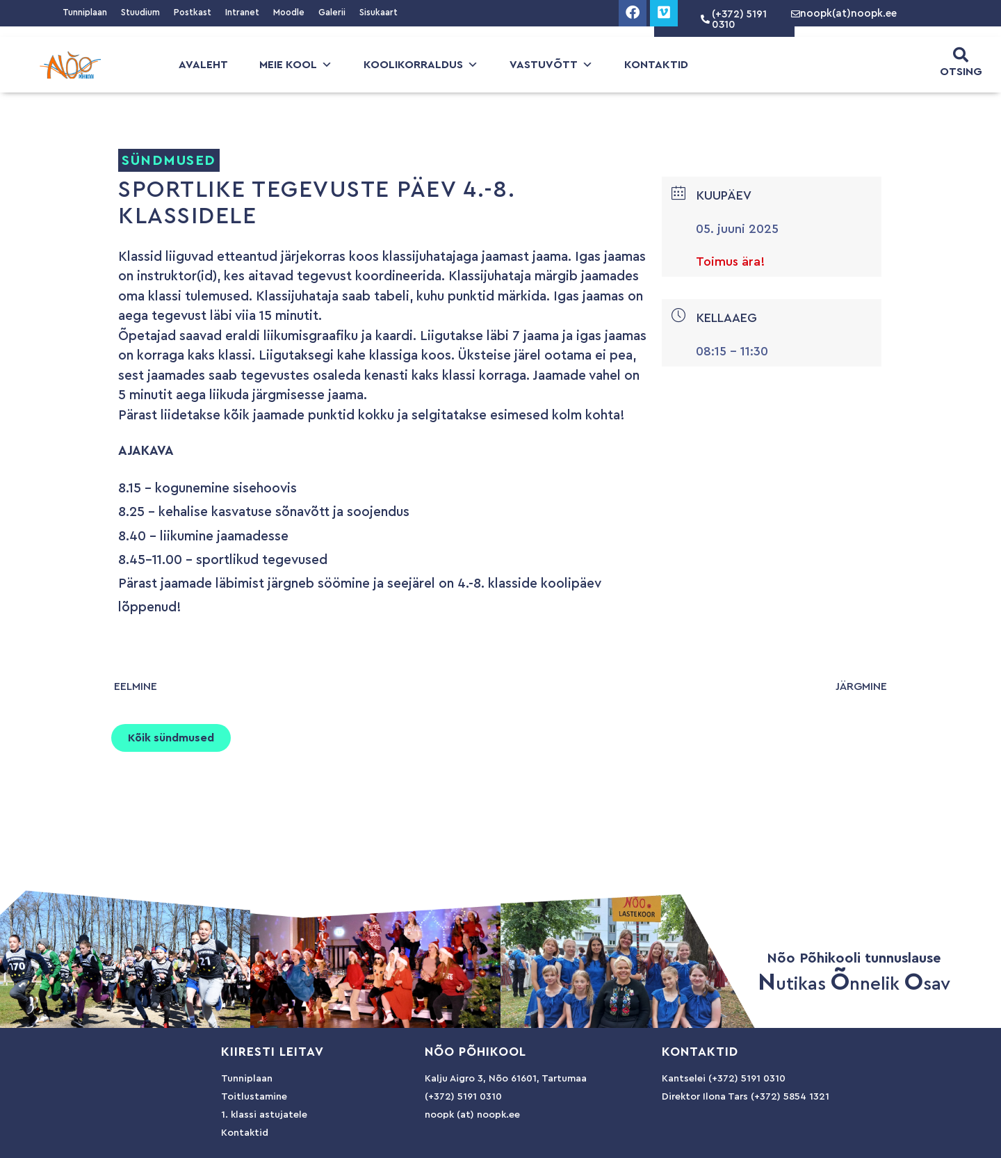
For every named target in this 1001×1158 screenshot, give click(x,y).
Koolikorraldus (421, 65)
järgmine (861, 686)
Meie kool (295, 65)
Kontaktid (656, 64)
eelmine (135, 686)
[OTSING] (960, 55)
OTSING (961, 71)
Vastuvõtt (551, 65)
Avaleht (203, 64)
